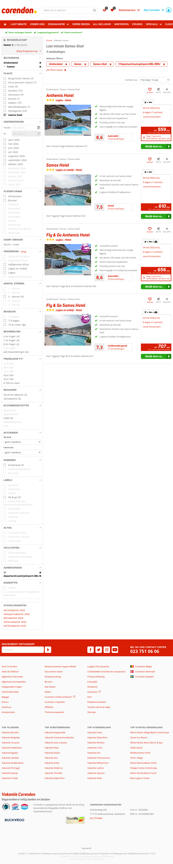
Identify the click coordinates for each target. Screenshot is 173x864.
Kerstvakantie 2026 (14, 610)
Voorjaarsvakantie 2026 (17, 614)
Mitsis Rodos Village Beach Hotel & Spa (149, 732)
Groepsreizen (8, 712)
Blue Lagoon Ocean (140, 778)
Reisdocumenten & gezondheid (60, 666)
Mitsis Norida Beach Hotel (143, 773)
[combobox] (70, 10)
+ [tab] (148, 102)
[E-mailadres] (23, 649)
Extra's (5, 701)
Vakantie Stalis (94, 778)
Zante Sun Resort (138, 737)
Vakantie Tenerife (53, 773)
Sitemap (91, 712)
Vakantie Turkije (10, 778)
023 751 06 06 (144, 651)
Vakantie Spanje (10, 773)
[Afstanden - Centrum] (22, 452)
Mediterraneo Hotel (140, 752)
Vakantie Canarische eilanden (59, 737)
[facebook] (90, 649)
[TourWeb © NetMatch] (86, 848)
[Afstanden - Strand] (22, 442)
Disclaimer (92, 686)
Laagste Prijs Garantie (98, 666)
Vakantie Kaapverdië (55, 732)
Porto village (136, 757)
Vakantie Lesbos (95, 767)
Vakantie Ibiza (52, 747)
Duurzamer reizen (54, 671)
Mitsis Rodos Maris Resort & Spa (146, 742)
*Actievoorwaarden (54, 712)
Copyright (92, 681)
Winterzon (121, 24)
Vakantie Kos (51, 757)
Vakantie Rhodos (95, 742)
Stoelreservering (53, 676)
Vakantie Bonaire (10, 732)
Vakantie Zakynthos (55, 778)
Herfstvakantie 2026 (15, 625)
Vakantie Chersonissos (98, 757)
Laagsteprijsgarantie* (48, 32)
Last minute (19, 24)
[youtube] (115, 649)
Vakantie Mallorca (54, 767)
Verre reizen (81, 24)
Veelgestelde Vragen (12, 686)
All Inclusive (102, 24)
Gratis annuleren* (73, 32)
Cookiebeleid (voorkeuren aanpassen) (106, 671)
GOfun (48, 691)
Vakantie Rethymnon (98, 762)
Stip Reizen (50, 686)
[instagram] (107, 649)
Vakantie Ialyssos (96, 773)
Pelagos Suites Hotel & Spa (143, 767)
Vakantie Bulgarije (11, 737)
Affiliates (49, 707)
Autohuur (6, 707)
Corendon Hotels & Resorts (58, 696)
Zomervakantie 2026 (15, 621)
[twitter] (98, 649)
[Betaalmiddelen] (14, 819)
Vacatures (92, 691)
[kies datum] (26, 127)
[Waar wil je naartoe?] (70, 10)
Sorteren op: (131, 79)
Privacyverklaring (96, 676)
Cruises (137, 24)
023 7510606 (96, 818)
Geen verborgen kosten (20, 32)
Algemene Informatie (12, 676)
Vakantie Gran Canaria (56, 742)
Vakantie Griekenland (12, 762)
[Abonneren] (48, 649)
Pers (89, 696)
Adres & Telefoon (10, 671)
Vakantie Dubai (52, 752)
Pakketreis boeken (96, 701)
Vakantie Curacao (10, 742)
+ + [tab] (150, 242)
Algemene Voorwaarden (14, 681)
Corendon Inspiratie (55, 701)
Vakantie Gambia (10, 757)
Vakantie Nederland (12, 747)
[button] (22, 58)
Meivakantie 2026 (13, 618)
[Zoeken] (94, 10)
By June (48, 681)
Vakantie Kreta (52, 762)
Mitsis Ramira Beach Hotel (143, 762)
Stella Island (136, 747)
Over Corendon (9, 666)
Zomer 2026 (37, 24)
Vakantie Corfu (94, 747)
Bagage (5, 696)
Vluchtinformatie (10, 691)
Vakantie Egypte (10, 752)
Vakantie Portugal (11, 767)
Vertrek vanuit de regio (98, 707)
